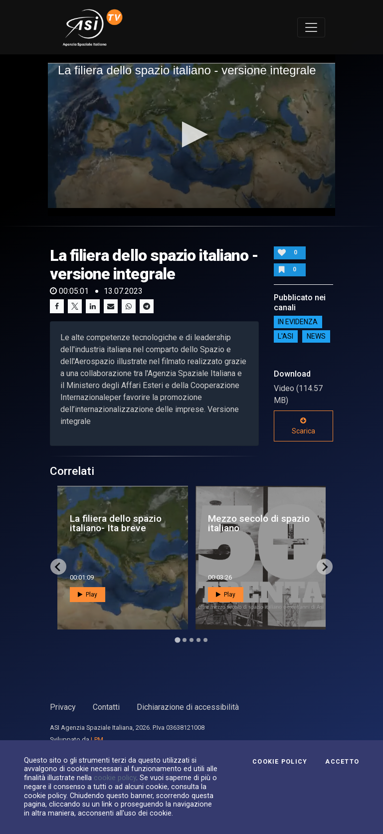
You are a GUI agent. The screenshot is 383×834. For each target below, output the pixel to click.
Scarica (303, 426)
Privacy (63, 707)
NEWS (316, 337)
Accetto (342, 762)
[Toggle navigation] (311, 27)
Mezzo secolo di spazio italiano (259, 523)
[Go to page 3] (191, 640)
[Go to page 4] (198, 640)
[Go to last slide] (58, 567)
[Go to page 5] (205, 640)
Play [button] (87, 594)
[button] (192, 134)
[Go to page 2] (185, 640)
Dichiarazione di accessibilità (188, 707)
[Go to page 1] (177, 640)
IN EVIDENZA (298, 322)
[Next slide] (325, 567)
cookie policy (115, 778)
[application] (191, 135)
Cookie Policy (279, 762)
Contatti (106, 707)
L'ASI (285, 337)
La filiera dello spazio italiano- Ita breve (116, 523)
